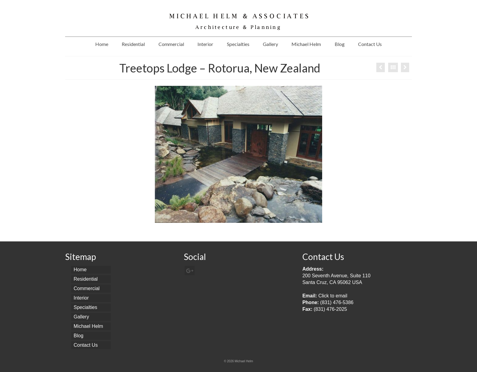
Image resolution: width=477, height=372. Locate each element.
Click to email (332, 295)
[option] (238, 154)
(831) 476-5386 (336, 302)
